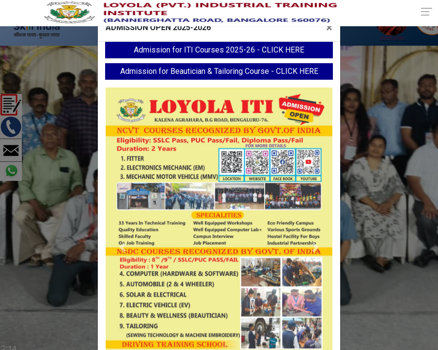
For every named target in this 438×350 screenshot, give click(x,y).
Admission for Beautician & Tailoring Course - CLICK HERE (219, 71)
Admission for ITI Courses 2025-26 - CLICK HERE (219, 49)
